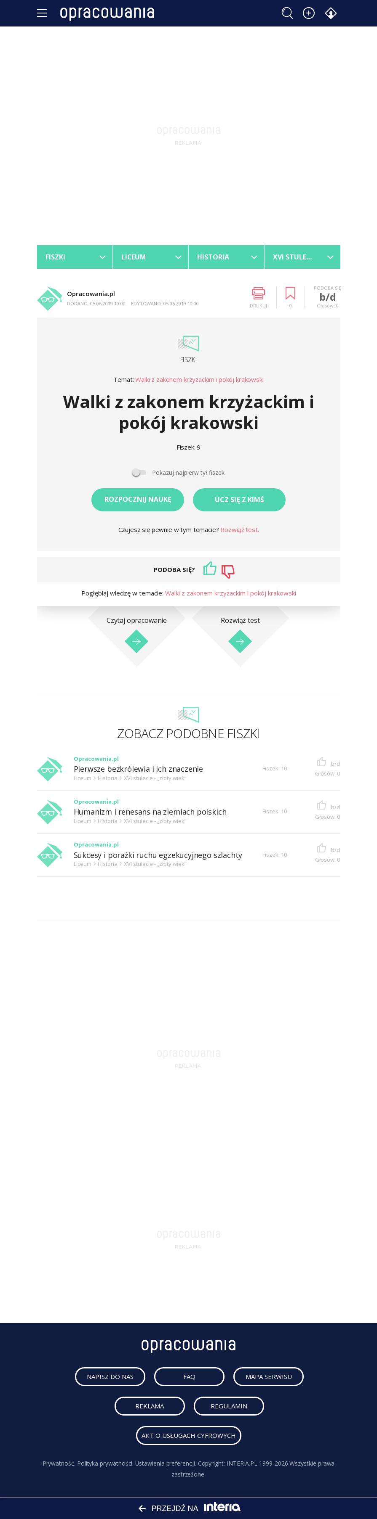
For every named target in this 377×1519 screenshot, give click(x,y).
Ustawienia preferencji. (165, 1464)
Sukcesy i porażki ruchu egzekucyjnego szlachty (158, 855)
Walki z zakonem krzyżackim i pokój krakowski (199, 380)
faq (190, 1377)
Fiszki (188, 359)
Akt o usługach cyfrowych (189, 1436)
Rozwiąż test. (239, 529)
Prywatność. (58, 1464)
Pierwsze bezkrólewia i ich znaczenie (138, 769)
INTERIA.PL (242, 1464)
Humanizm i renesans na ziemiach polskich (150, 812)
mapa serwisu (269, 1377)
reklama (150, 1406)
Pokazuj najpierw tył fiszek (188, 473)
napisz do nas (110, 1377)
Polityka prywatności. (105, 1464)
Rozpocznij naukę (137, 499)
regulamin (229, 1406)
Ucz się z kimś (239, 499)
